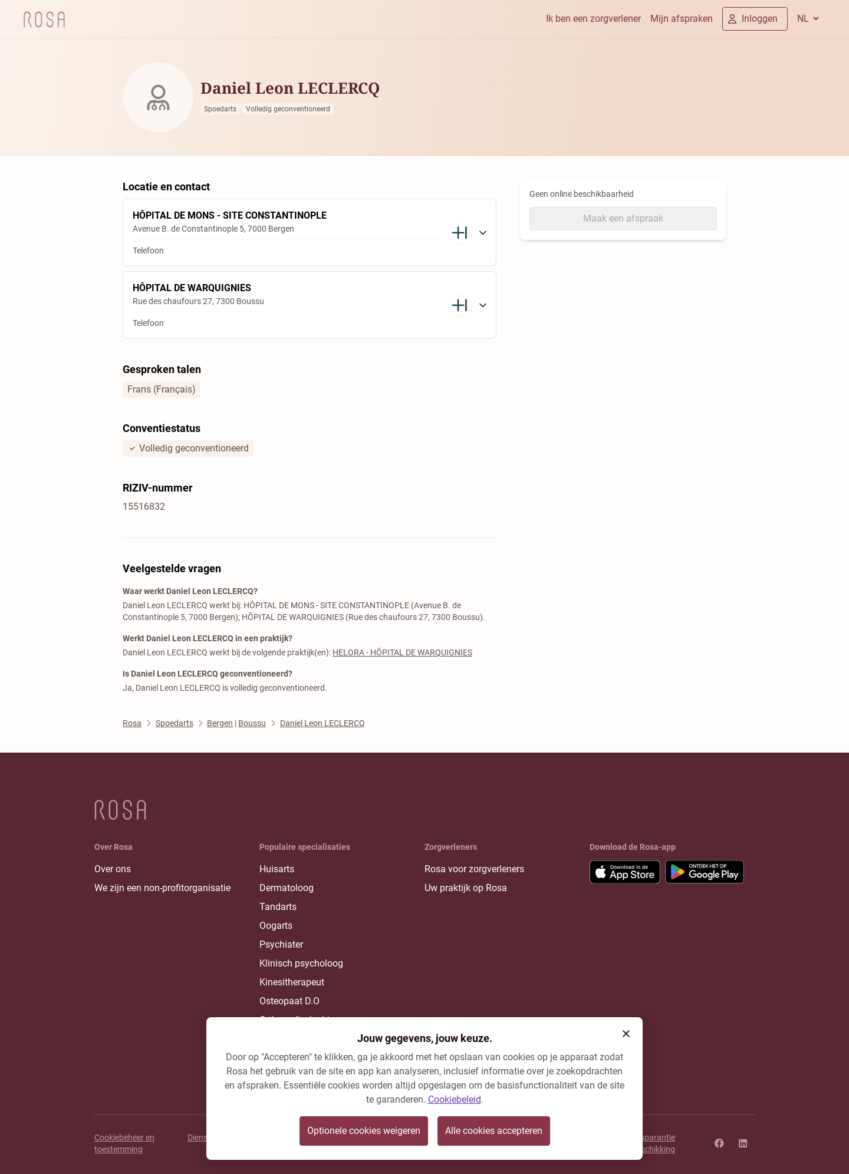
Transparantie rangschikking (649, 1143)
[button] (626, 1034)
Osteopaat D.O (289, 1001)
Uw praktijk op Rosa (465, 887)
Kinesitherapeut (291, 982)
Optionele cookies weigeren (363, 1130)
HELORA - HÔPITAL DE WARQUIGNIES (402, 652)
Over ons (112, 869)
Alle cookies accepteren (493, 1130)
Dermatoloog (286, 887)
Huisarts (276, 869)
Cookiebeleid (454, 1099)
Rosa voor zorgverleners (474, 869)
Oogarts (275, 925)
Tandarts (278, 906)
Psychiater (281, 944)
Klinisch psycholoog (301, 963)
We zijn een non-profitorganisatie (162, 887)
